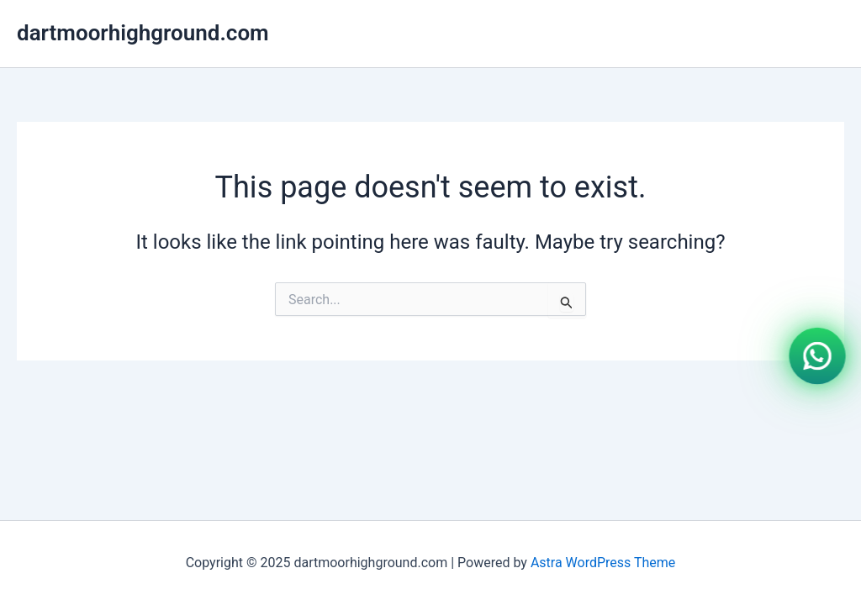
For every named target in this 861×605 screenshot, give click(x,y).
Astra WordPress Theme (603, 563)
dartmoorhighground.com (143, 32)
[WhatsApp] (817, 354)
